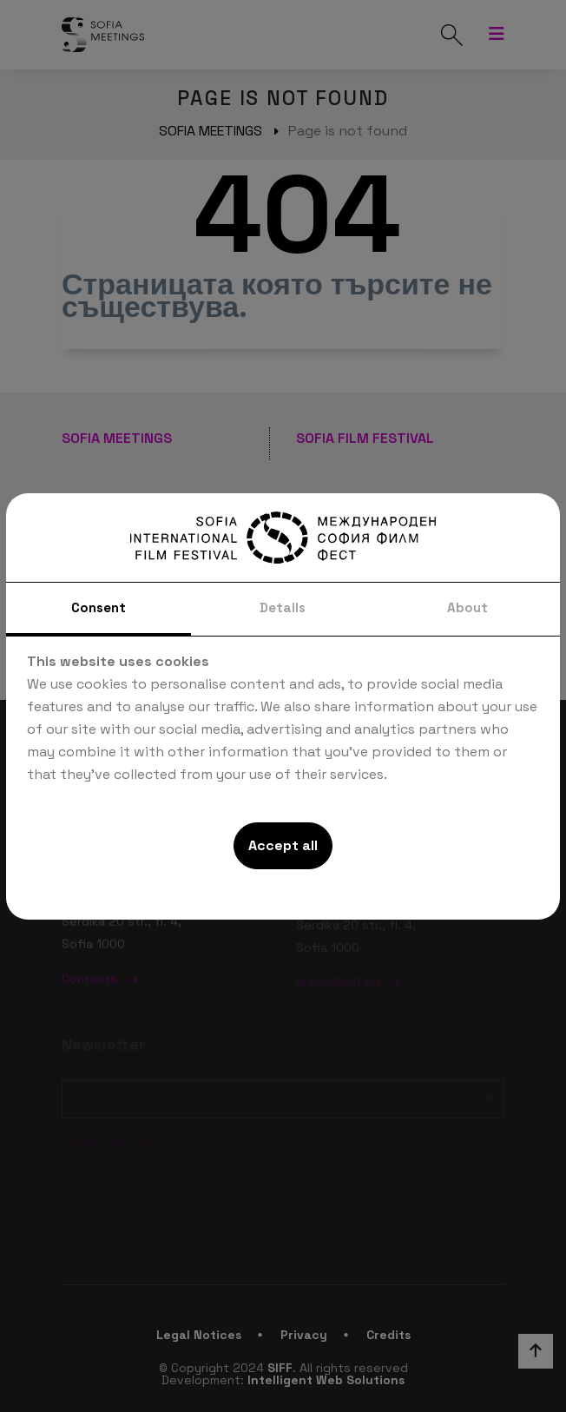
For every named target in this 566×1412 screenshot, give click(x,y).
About (467, 607)
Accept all (283, 845)
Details (283, 607)
